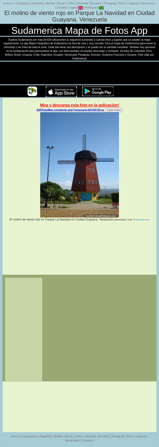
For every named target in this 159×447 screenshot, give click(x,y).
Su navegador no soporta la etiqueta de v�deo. (79, 73)
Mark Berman (142, 219)
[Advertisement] (79, 248)
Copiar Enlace (114, 110)
